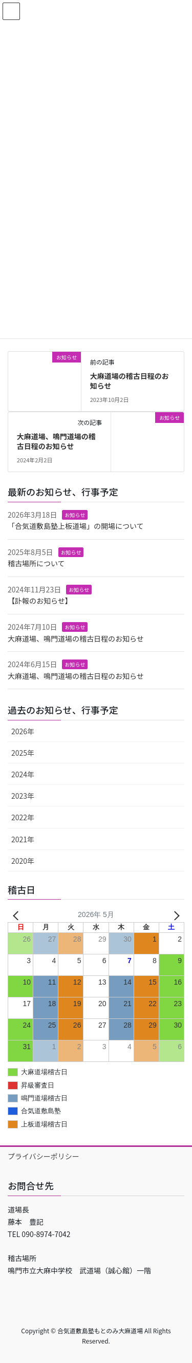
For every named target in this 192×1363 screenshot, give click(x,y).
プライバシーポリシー (43, 1156)
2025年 (22, 753)
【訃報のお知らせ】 (40, 600)
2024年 (22, 774)
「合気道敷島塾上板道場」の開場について (76, 526)
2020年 (22, 861)
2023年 (22, 796)
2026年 (22, 731)
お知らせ (75, 515)
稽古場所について (36, 563)
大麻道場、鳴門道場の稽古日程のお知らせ (56, 441)
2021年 (22, 839)
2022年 (22, 817)
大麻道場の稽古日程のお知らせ (129, 381)
